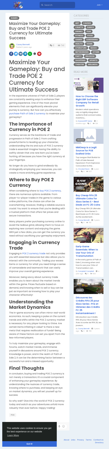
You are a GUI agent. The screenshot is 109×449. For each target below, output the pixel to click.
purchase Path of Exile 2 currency (27, 113)
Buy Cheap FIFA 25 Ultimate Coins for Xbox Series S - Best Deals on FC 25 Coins (88, 200)
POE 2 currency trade (33, 253)
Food (90, 35)
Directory (99, 442)
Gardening (92, 39)
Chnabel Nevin (84, 169)
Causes (87, 23)
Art (77, 23)
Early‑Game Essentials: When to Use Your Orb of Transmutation (87, 251)
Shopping (80, 60)
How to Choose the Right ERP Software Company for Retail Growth (87, 101)
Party (78, 56)
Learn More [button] (13, 435)
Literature (80, 48)
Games (14, 18)
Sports (93, 60)
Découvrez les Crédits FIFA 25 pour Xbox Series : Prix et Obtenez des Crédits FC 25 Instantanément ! (88, 305)
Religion (90, 56)
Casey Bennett (23, 44)
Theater (79, 64)
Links (73, 439)
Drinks (79, 31)
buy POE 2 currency (50, 190)
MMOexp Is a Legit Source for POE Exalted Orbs (86, 150)
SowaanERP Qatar (85, 121)
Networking (82, 52)
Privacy (80, 439)
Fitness (79, 35)
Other (96, 52)
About (67, 439)
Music (94, 48)
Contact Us (98, 439)
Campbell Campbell (86, 271)
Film (89, 31)
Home (89, 43)
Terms (89, 439)
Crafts (79, 27)
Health (79, 43)
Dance (90, 27)
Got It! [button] (30, 444)
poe (12, 415)
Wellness (93, 64)
